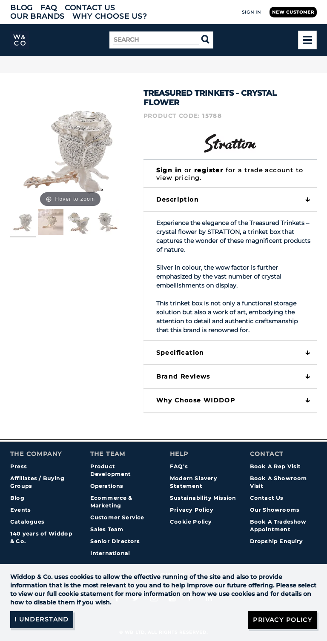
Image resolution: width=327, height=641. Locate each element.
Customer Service (117, 517)
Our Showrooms (275, 510)
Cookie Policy (191, 521)
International (110, 553)
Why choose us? (109, 16)
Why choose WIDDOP (195, 400)
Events (20, 510)
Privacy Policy (191, 510)
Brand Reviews (183, 376)
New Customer (293, 12)
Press (18, 466)
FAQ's (179, 466)
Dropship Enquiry (276, 541)
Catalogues (27, 521)
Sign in (169, 170)
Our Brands (37, 16)
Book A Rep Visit (275, 466)
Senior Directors (115, 541)
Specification (180, 352)
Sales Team (107, 529)
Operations (106, 486)
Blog (21, 7)
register (208, 170)
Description (177, 199)
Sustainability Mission (203, 498)
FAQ (48, 7)
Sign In (251, 12)
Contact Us (90, 7)
